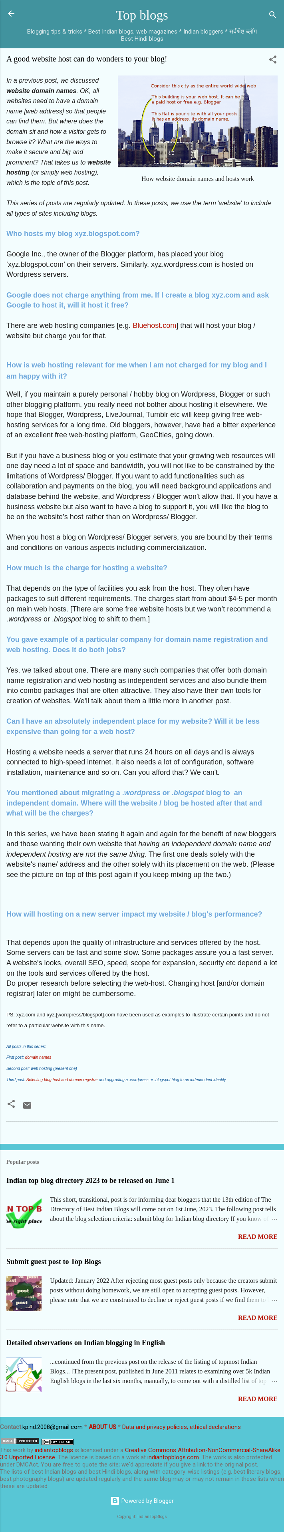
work (19, 1450)
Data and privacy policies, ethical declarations (181, 1427)
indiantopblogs (54, 1450)
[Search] (273, 16)
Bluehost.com (154, 325)
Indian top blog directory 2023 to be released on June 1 (90, 1181)
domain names (38, 1057)
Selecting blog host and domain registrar (62, 1080)
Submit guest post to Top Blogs (53, 1262)
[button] (273, 61)
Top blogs (142, 15)
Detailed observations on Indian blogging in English (85, 1343)
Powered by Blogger (142, 1500)
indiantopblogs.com (173, 1457)
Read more (258, 1236)
